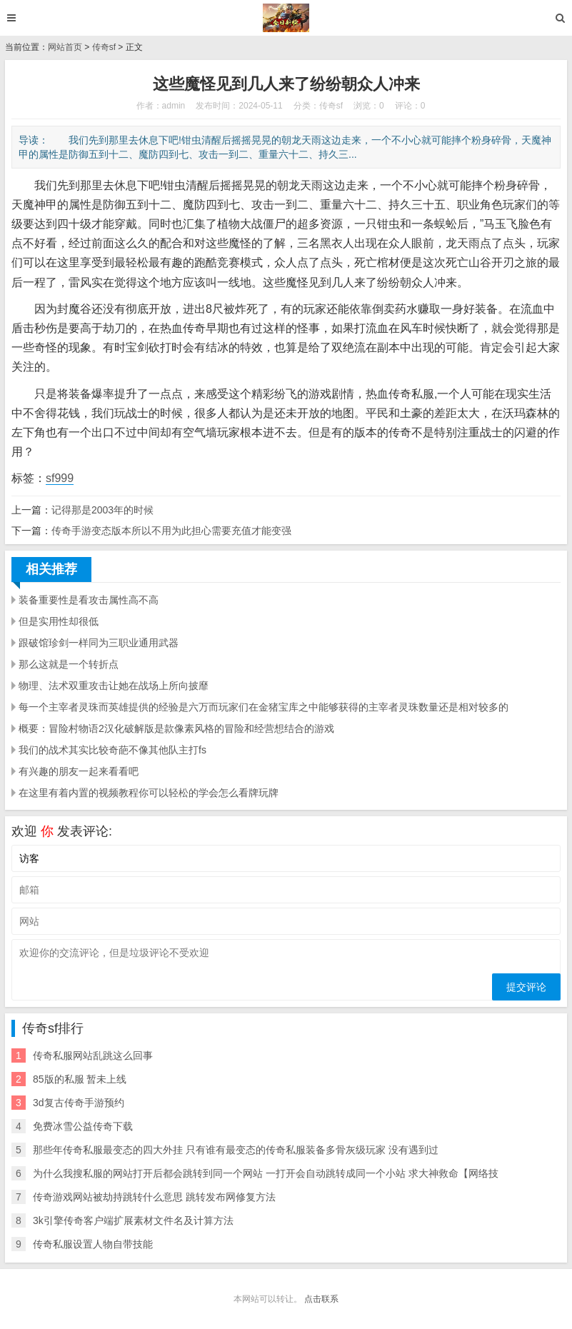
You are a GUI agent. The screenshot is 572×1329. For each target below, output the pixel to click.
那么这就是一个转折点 (69, 664)
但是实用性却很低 (59, 621)
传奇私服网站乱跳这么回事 (93, 1055)
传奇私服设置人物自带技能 (93, 1244)
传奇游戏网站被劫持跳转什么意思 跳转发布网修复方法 (154, 1197)
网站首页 (65, 47)
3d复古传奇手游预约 (78, 1102)
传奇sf (104, 47)
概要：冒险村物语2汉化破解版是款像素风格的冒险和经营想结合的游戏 (176, 728)
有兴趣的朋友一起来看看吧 (79, 771)
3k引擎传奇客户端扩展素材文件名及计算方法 (133, 1220)
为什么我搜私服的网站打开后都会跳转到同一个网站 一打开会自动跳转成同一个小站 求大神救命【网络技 (265, 1173)
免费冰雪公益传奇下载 (83, 1126)
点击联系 (321, 1299)
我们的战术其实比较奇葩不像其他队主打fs (112, 750)
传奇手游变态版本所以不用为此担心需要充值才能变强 (171, 530)
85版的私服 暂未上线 (79, 1079)
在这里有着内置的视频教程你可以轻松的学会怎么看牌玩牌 (149, 792)
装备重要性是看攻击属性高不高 (89, 600)
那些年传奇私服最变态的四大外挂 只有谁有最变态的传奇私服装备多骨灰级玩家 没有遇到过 (235, 1149)
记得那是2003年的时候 (102, 510)
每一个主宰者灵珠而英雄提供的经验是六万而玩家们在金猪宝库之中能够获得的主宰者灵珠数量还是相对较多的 (263, 707)
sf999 (60, 478)
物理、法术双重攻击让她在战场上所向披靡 (114, 685)
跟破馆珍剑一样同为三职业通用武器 (99, 642)
